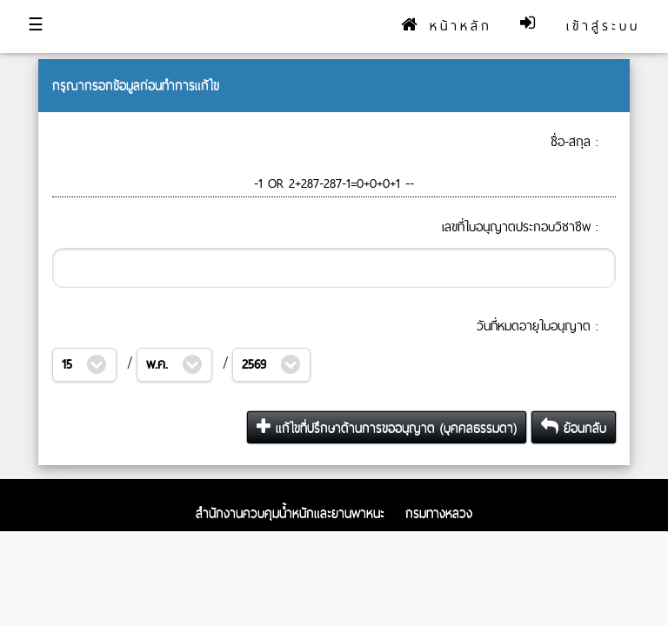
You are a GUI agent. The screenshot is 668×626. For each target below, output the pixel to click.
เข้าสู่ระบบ (603, 26)
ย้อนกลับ (573, 427)
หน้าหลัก (446, 26)
